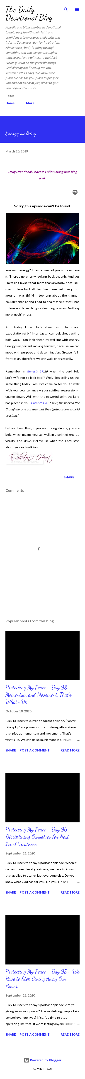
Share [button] (69, 477)
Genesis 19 (35, 371)
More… (31, 103)
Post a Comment (35, 750)
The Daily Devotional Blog (29, 13)
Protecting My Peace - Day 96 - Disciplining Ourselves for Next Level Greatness (38, 836)
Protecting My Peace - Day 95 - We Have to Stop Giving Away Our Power (42, 978)
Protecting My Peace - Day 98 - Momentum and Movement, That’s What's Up (38, 694)
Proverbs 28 (39, 403)
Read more (70, 750)
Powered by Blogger (42, 1060)
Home (10, 103)
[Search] (66, 8)
